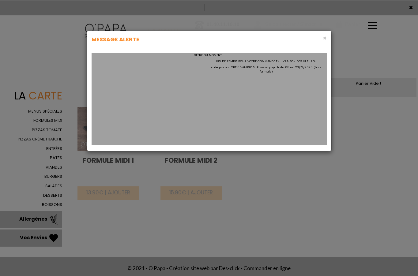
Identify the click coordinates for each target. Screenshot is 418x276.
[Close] (325, 38)
